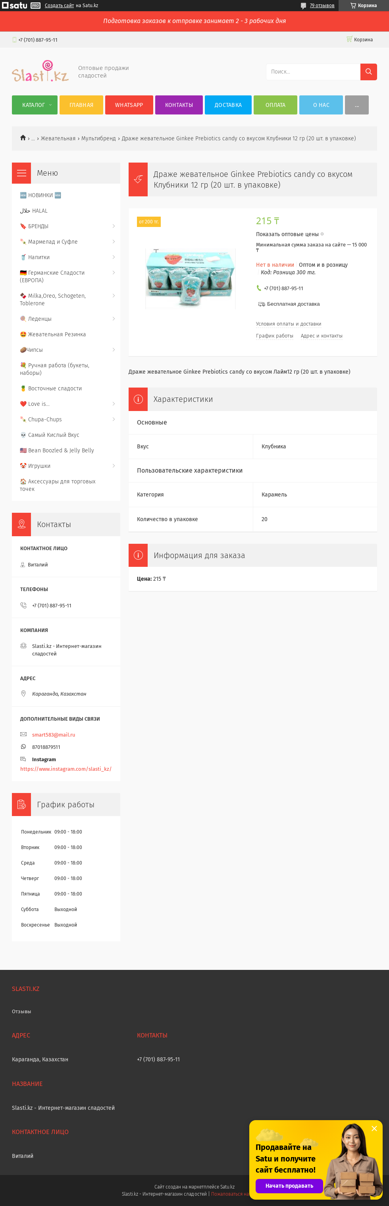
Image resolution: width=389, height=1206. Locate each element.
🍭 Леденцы (36, 319)
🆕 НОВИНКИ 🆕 (40, 195)
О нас (321, 105)
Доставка (228, 105)
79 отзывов (322, 5)
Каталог (33, 105)
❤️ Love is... (35, 404)
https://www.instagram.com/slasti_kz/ (66, 769)
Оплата (276, 105)
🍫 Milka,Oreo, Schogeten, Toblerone (53, 300)
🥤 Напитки (35, 257)
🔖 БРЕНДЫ (34, 226)
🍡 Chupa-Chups (41, 419)
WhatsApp (129, 105)
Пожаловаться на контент (239, 1194)
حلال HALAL (34, 210)
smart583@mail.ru (53, 735)
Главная (81, 105)
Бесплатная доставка (293, 304)
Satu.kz (227, 1187)
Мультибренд (98, 138)
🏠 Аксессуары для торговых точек (57, 485)
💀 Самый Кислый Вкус (49, 435)
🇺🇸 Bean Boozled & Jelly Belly (57, 450)
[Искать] (368, 72)
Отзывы (21, 1011)
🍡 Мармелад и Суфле (49, 241)
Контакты (179, 105)
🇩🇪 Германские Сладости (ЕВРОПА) (52, 277)
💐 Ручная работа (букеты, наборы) (54, 369)
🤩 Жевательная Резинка (53, 334)
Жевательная (58, 138)
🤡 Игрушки (35, 466)
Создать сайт (59, 5)
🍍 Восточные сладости (51, 388)
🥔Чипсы (31, 350)
